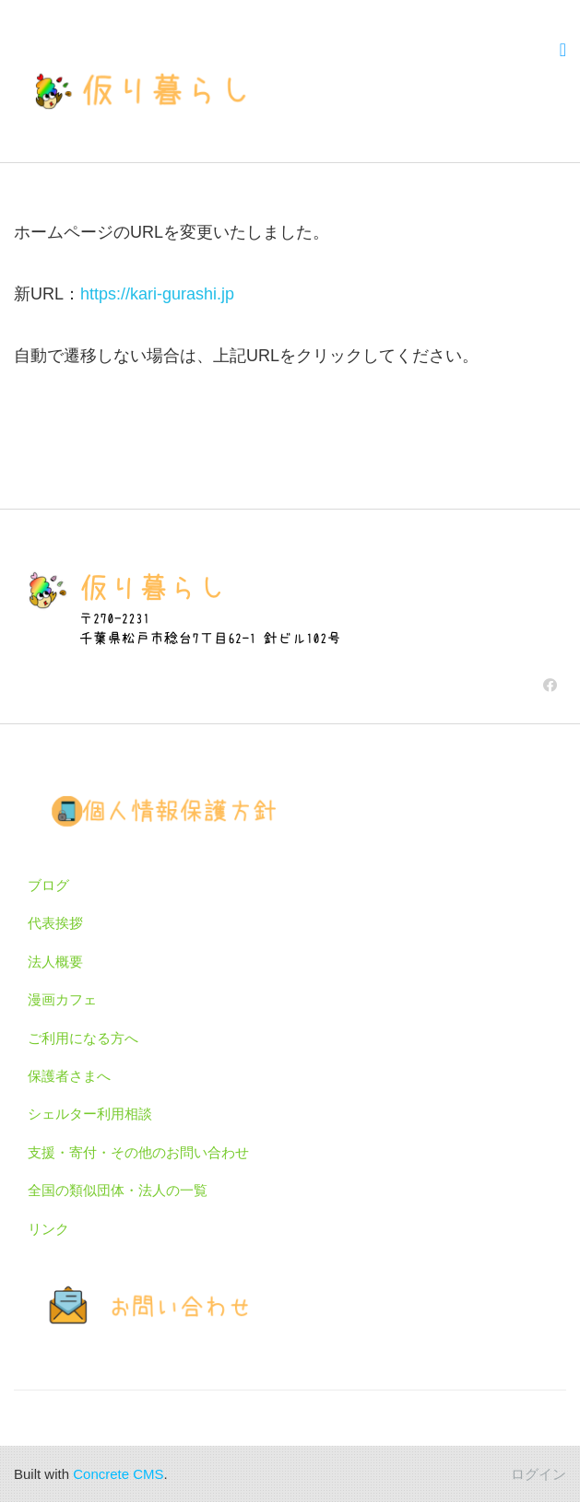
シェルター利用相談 (90, 1113)
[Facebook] (550, 685)
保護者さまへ (69, 1076)
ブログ (48, 885)
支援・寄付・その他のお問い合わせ (138, 1152)
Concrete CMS (118, 1474)
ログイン (538, 1474)
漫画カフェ (62, 999)
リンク (48, 1229)
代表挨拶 (55, 923)
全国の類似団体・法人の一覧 (117, 1190)
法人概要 (55, 961)
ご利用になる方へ (83, 1038)
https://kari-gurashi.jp (157, 294)
